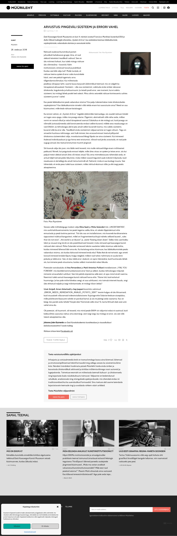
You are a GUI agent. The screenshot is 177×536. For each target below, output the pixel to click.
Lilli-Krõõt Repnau (125, 465)
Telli (122, 8)
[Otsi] (153, 8)
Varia (116, 15)
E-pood (115, 8)
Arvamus (30, 15)
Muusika (78, 15)
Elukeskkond (91, 15)
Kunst (13, 40)
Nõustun (17, 526)
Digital (168, 523)
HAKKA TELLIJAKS (22, 66)
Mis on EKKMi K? (14, 451)
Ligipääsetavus (104, 8)
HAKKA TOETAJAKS (78, 397)
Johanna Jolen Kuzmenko (18, 57)
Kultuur (66, 15)
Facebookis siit (67, 331)
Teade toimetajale (55, 340)
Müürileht (14, 45)
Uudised (135, 15)
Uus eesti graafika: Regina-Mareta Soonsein (142, 451)
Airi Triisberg (12, 465)
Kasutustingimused (30, 532)
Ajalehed (146, 15)
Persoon (42, 15)
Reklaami (129, 8)
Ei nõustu (45, 526)
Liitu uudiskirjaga (161, 509)
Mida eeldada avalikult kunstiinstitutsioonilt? (88, 451)
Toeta (146, 8)
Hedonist (105, 15)
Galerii (124, 15)
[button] (57, 507)
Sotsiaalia (54, 15)
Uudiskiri (138, 8)
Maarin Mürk (68, 478)
